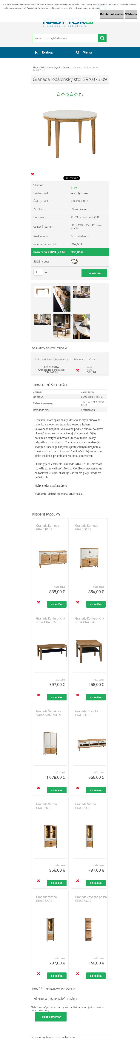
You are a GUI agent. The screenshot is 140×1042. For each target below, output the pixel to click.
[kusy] (38, 272)
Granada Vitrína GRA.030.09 (46, 806)
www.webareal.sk (65, 1037)
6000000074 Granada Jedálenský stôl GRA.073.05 (51, 369)
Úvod (36, 67)
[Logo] (67, 21)
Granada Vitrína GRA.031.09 (85, 806)
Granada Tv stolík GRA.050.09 (86, 713)
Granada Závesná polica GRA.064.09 (91, 899)
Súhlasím (131, 14)
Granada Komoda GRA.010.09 (47, 527)
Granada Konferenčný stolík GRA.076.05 (89, 620)
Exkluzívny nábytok (50, 67)
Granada (67, 67)
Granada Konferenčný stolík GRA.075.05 (50, 620)
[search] (102, 38)
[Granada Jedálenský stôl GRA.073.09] (70, 99)
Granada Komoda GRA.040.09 (86, 527)
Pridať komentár (51, 1017)
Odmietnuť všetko (112, 14)
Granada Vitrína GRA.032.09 (46, 899)
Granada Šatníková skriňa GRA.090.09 (48, 713)
